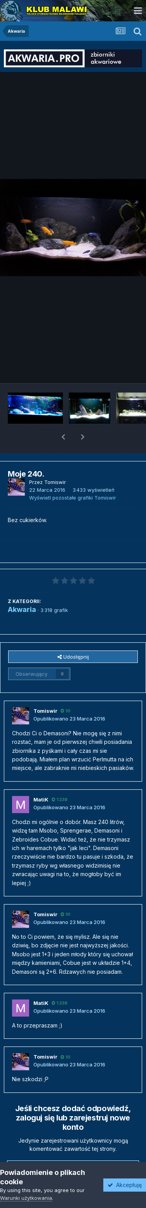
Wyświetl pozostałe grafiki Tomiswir (72, 477)
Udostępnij (73, 636)
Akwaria (22, 589)
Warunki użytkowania (26, 1198)
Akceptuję (125, 1185)
